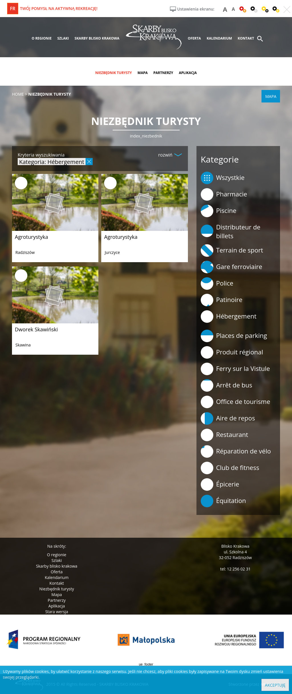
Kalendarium (56, 577)
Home (18, 94)
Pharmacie (224, 194)
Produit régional (232, 352)
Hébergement (229, 316)
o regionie (42, 38)
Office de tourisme (235, 402)
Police (217, 283)
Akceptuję (275, 685)
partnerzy (163, 72)
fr (12, 8)
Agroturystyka (31, 236)
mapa (142, 72)
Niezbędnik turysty (56, 589)
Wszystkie (223, 178)
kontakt (246, 38)
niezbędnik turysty (113, 72)
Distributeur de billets (231, 231)
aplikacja (188, 72)
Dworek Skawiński (36, 329)
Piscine (218, 211)
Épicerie (220, 484)
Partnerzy (57, 600)
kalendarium (219, 38)
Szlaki (56, 560)
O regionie (56, 554)
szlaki (63, 38)
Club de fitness (230, 468)
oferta (194, 38)
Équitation (223, 501)
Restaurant (224, 435)
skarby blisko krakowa (97, 38)
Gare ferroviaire (231, 267)
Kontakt (56, 583)
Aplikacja (56, 606)
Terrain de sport (232, 250)
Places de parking (234, 336)
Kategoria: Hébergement (51, 161)
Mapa (56, 594)
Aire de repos (228, 418)
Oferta (57, 571)
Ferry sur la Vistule (235, 369)
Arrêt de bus (226, 385)
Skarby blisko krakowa (56, 566)
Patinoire (221, 300)
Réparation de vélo (236, 451)
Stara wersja (56, 611)
